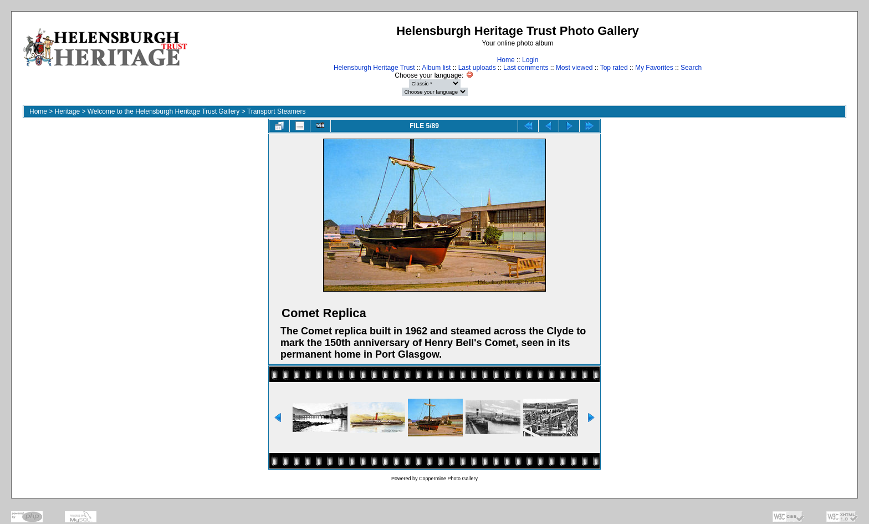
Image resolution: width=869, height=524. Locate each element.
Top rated (614, 68)
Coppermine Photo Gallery (448, 478)
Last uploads (477, 68)
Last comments (525, 68)
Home (506, 60)
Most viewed (574, 68)
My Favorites (654, 68)
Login (530, 60)
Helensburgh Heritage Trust (374, 68)
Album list (436, 68)
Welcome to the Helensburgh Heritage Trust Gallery (164, 111)
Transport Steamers (276, 111)
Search (691, 68)
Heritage (67, 111)
